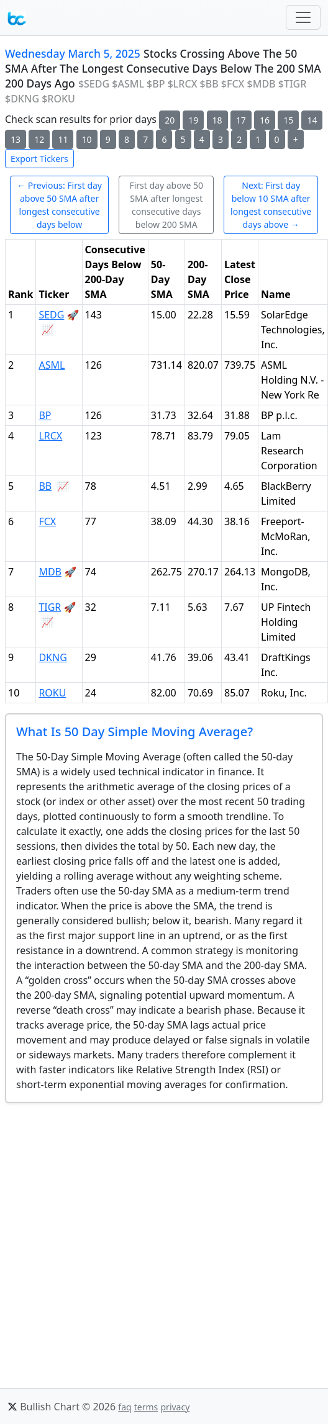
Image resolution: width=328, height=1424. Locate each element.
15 (288, 120)
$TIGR (292, 84)
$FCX (233, 84)
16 (265, 120)
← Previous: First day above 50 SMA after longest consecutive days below (59, 204)
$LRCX (183, 84)
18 (217, 120)
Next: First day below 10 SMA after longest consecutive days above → (270, 204)
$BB (209, 84)
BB (45, 486)
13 (15, 139)
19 (193, 120)
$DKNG (22, 99)
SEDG (51, 315)
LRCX (50, 436)
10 (87, 139)
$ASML (128, 84)
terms (146, 1407)
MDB (50, 572)
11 (63, 139)
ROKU (52, 693)
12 (39, 139)
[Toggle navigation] (303, 17)
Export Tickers (39, 158)
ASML (52, 365)
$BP (156, 84)
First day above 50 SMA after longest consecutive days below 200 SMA (166, 204)
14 (312, 120)
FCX (47, 521)
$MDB (261, 84)
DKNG (52, 657)
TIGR (50, 607)
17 (241, 120)
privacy (174, 1407)
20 (170, 120)
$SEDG (93, 84)
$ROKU (58, 99)
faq (124, 1407)
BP (45, 415)
